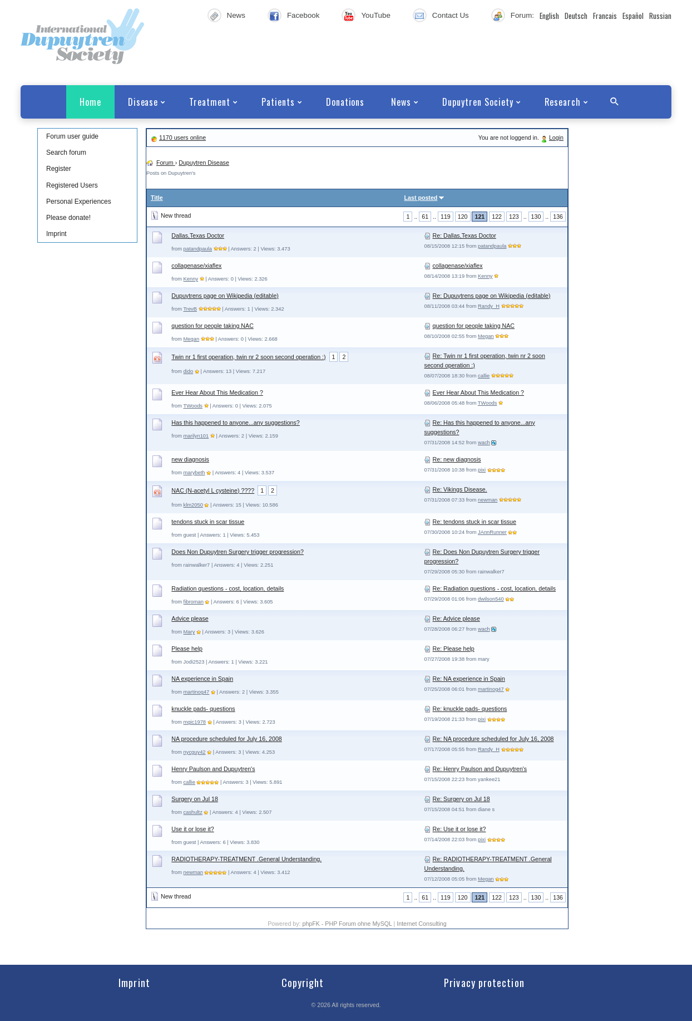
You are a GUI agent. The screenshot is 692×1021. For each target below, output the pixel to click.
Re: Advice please (456, 618)
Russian (660, 15)
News (236, 15)
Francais (605, 15)
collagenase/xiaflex (196, 265)
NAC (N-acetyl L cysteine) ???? (212, 490)
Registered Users (72, 185)
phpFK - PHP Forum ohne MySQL (347, 923)
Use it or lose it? (192, 829)
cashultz (193, 812)
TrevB (190, 309)
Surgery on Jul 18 (194, 799)
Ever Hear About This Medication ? (217, 392)
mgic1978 (195, 722)
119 (446, 216)
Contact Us (450, 15)
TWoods (192, 406)
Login (556, 137)
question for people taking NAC (212, 325)
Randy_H (489, 306)
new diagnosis (190, 459)
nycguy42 (195, 752)
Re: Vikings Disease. (460, 489)
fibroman (194, 602)
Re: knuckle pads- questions (470, 708)
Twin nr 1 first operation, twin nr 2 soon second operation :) (248, 357)
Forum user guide (72, 136)
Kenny (191, 279)
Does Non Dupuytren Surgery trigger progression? (237, 551)
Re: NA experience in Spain (469, 678)
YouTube (375, 15)
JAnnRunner (492, 532)
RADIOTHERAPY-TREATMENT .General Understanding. (246, 859)
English (549, 15)
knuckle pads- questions (203, 708)
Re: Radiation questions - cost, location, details (494, 588)
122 (497, 216)
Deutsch (576, 15)
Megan (192, 339)
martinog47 (197, 692)
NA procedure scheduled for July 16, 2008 (226, 738)
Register (58, 169)
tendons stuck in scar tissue (207, 521)
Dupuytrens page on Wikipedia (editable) (225, 295)
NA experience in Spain (202, 678)
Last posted (421, 197)
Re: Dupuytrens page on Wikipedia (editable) (492, 295)
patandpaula (198, 249)
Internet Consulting (421, 923)
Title (157, 197)
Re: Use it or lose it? (459, 829)
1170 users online (182, 137)
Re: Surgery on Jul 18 (461, 799)
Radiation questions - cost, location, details (227, 588)
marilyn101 (196, 436)
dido (189, 371)
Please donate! (68, 218)
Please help (186, 648)
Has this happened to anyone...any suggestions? (235, 422)
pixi (482, 470)
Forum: (522, 15)
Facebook (303, 15)
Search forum (66, 152)
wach (484, 442)
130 (536, 216)
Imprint (56, 234)
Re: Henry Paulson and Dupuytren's (480, 768)
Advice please (189, 618)
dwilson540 (491, 599)
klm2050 (193, 505)
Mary (189, 632)
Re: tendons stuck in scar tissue (474, 521)
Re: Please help (453, 648)
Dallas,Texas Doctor (197, 235)
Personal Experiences (78, 201)
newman (487, 500)
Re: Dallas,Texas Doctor (464, 235)
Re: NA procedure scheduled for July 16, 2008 (493, 738)
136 (558, 216)
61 (425, 216)
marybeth (194, 472)
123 (514, 216)
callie (484, 376)
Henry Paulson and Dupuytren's (213, 768)
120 (463, 216)
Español (633, 15)
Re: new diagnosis (457, 459)
